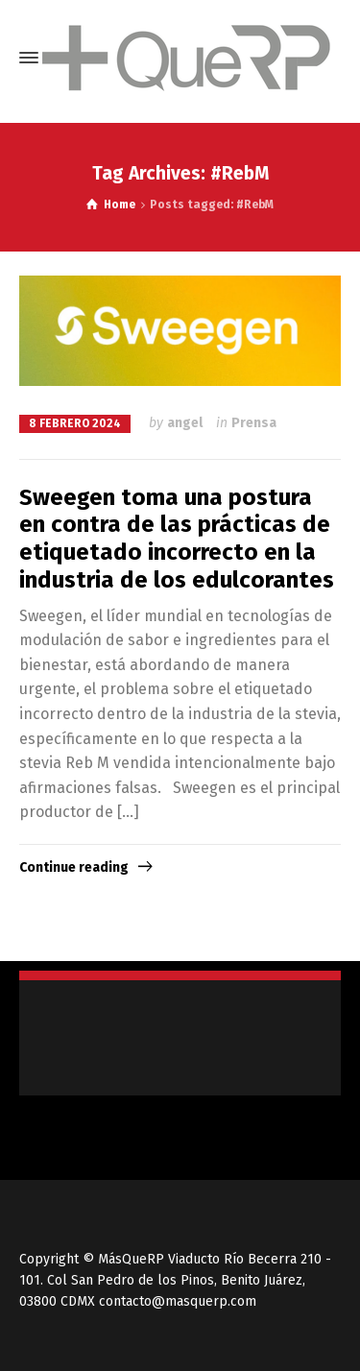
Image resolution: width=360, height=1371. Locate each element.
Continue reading (74, 867)
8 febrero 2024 (75, 423)
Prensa (253, 423)
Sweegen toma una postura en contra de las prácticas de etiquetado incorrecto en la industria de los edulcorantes (176, 538)
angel (185, 423)
